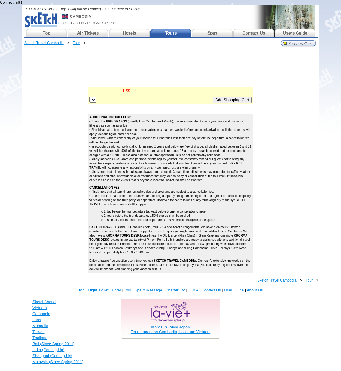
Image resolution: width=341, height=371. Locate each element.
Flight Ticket (98, 290)
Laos (36, 320)
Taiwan (38, 332)
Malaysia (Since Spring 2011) (57, 362)
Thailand (39, 338)
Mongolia (40, 326)
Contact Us (211, 290)
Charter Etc (175, 290)
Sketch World (44, 302)
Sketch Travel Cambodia (44, 43)
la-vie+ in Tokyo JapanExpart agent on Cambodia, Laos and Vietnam (170, 329)
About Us (255, 290)
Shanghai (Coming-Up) (52, 356)
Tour (76, 43)
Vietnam (39, 308)
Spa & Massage (148, 290)
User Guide (234, 290)
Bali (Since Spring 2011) (53, 344)
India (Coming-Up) (48, 350)
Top (81, 290)
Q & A (193, 290)
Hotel (116, 290)
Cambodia (41, 314)
